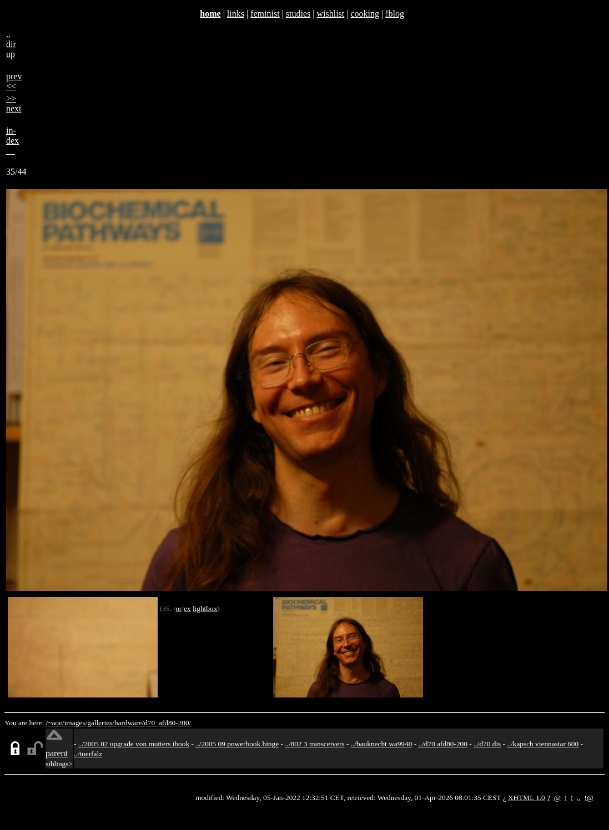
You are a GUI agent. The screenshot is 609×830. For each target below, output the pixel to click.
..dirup (11, 44)
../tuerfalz (88, 754)
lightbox (205, 608)
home (210, 13)
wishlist (330, 13)
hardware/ (129, 723)
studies (298, 13)
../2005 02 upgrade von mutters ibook (133, 744)
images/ (75, 723)
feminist (264, 13)
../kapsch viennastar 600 (542, 744)
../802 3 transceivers (314, 744)
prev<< (14, 81)
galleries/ (100, 723)
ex (187, 608)
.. (579, 797)
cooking (364, 13)
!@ (588, 797)
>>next (14, 103)
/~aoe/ (55, 723)
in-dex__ (12, 140)
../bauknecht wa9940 (381, 744)
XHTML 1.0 (526, 797)
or (178, 608)
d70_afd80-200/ (167, 723)
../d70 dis (487, 744)
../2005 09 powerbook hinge (237, 744)
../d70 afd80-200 (442, 744)
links (235, 13)
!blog (394, 13)
